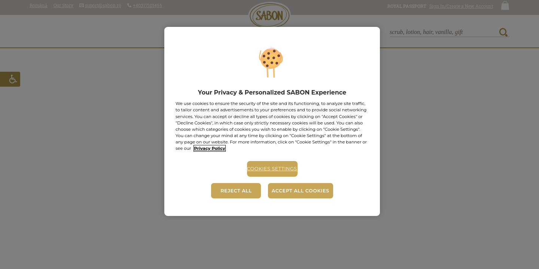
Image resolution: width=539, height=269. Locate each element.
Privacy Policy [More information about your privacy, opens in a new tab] (209, 148)
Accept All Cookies (300, 191)
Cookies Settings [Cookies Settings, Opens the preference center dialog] (272, 168)
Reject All (236, 191)
